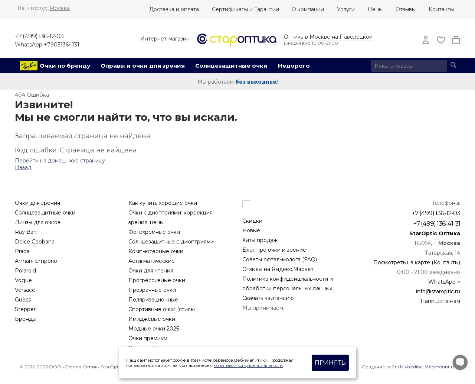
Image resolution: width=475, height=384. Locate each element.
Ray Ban (26, 232)
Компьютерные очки (155, 251)
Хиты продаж (260, 240)
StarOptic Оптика (434, 233)
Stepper (25, 309)
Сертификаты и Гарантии (245, 9)
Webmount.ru (440, 367)
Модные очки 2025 (153, 328)
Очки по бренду (65, 65)
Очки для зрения (37, 203)
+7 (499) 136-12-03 (39, 36)
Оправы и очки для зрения (143, 65)
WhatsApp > (444, 281)
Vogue (23, 280)
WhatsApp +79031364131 (47, 44)
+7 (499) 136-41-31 (436, 223)
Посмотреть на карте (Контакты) (416, 262)
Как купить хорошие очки (162, 203)
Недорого (294, 65)
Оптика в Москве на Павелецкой (328, 36)
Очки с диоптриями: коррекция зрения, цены (170, 217)
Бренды (25, 319)
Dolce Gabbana (35, 241)
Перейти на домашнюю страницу (60, 160)
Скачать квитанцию (268, 298)
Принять (330, 362)
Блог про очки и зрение (274, 249)
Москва (59, 8)
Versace (25, 290)
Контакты (441, 9)
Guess (23, 299)
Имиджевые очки (151, 319)
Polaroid (25, 270)
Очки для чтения (150, 270)
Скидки (252, 220)
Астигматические (151, 261)
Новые (251, 230)
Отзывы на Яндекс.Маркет (278, 269)
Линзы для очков (37, 222)
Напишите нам (440, 301)
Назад (23, 167)
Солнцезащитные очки (231, 65)
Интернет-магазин (165, 38)
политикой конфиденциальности (248, 365)
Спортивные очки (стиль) (161, 309)
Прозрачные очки (152, 290)
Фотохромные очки (154, 232)
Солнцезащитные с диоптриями (171, 241)
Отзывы (406, 9)
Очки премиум (147, 338)
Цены (375, 9)
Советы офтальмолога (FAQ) (279, 259)
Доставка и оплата (174, 9)
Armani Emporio (36, 261)
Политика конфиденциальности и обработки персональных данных (287, 283)
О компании (308, 9)
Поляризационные (153, 299)
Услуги (346, 9)
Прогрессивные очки (156, 280)
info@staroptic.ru (438, 291)
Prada (22, 251)
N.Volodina (411, 367)
